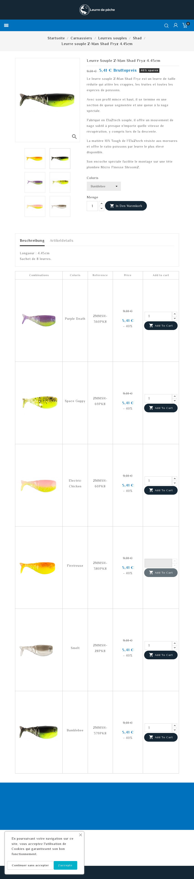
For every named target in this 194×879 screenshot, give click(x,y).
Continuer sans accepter (30, 865)
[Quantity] (158, 316)
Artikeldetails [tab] (62, 241)
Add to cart (161, 325)
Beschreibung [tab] (32, 241)
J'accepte (65, 865)
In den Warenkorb (126, 206)
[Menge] (92, 206)
